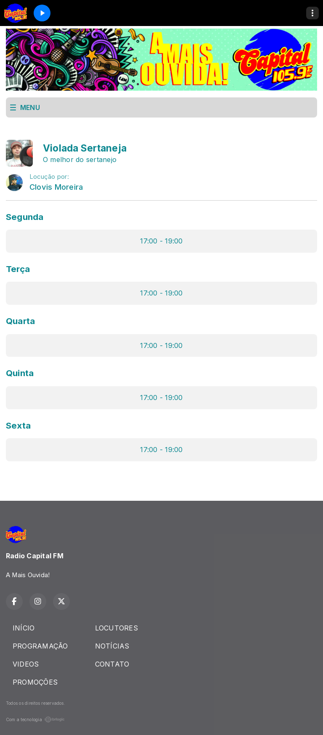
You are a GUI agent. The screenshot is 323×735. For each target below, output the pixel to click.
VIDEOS (26, 664)
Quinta (20, 373)
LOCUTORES (116, 628)
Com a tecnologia (35, 719)
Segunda (25, 217)
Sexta (18, 425)
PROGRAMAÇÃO (40, 646)
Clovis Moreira (56, 187)
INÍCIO (23, 628)
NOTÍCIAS (112, 646)
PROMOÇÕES (35, 682)
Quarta (20, 321)
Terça (18, 269)
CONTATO (112, 664)
